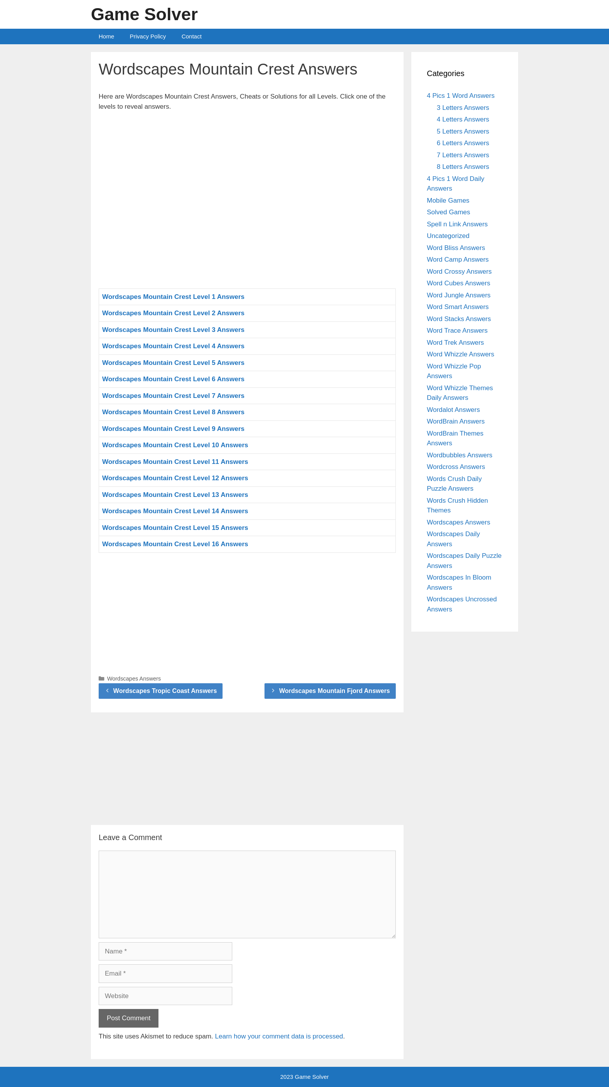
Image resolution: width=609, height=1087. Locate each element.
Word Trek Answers (455, 342)
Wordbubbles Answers (459, 455)
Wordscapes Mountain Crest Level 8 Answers (173, 412)
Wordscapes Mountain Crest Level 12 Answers (175, 478)
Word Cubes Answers (458, 283)
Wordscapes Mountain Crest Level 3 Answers (173, 329)
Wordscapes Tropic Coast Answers (165, 691)
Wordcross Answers (456, 467)
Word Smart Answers (458, 307)
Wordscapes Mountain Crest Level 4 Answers (173, 346)
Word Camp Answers (458, 259)
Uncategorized (448, 236)
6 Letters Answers (463, 143)
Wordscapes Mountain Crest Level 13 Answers (175, 494)
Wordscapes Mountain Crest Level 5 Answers (173, 362)
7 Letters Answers (463, 155)
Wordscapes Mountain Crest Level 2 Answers (173, 313)
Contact (191, 36)
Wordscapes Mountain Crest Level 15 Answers (175, 527)
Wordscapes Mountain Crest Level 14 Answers (175, 511)
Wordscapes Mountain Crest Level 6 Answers (173, 379)
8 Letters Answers (463, 166)
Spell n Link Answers (457, 224)
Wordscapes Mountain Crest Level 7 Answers (173, 395)
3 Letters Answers (463, 107)
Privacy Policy (148, 36)
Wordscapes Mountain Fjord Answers (334, 691)
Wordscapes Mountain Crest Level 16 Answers (175, 544)
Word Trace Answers (457, 330)
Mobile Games (448, 200)
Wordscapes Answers (134, 678)
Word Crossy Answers (459, 271)
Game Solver (144, 14)
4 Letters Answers (463, 119)
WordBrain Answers (456, 421)
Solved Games (448, 212)
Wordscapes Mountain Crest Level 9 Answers (173, 428)
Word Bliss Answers (456, 248)
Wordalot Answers (453, 409)
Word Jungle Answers (459, 295)
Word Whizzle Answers (460, 354)
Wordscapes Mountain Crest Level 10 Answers (175, 445)
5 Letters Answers (463, 131)
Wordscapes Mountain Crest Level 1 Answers (173, 296)
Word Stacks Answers (459, 319)
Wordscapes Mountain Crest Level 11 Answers (175, 461)
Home (106, 36)
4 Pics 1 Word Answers (460, 95)
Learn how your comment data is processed (279, 1036)
